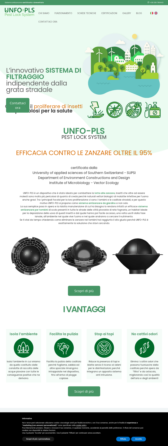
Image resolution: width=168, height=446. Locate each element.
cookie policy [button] (81, 425)
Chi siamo (43, 13)
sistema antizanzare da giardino (97, 203)
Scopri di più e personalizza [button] (38, 439)
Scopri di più (84, 291)
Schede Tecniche (86, 13)
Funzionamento (63, 13)
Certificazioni (109, 13)
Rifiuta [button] (123, 439)
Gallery (126, 13)
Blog (139, 13)
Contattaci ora (47, 21)
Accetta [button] (138, 439)
